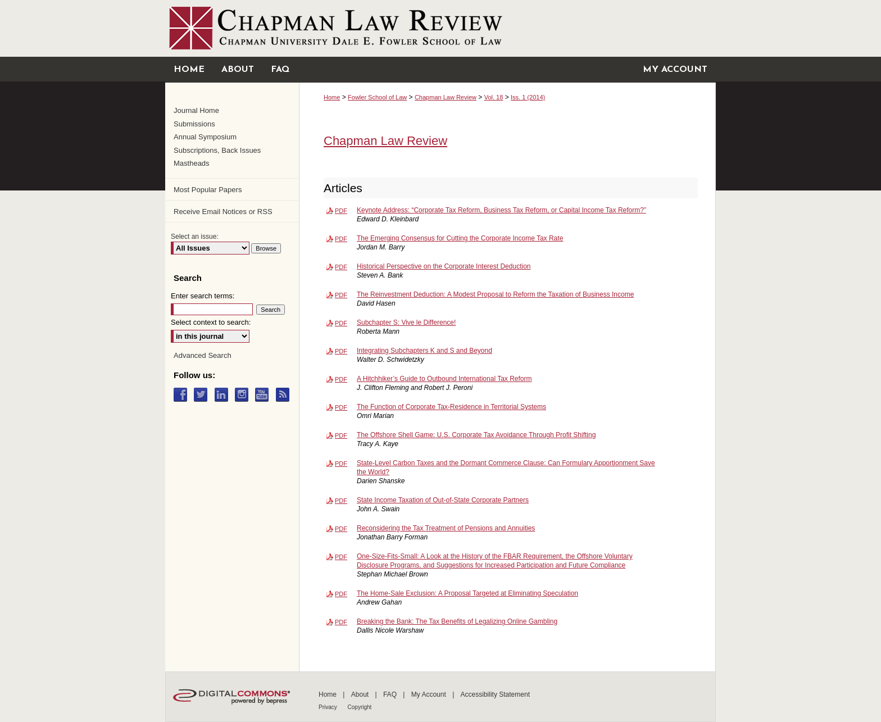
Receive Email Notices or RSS (223, 211)
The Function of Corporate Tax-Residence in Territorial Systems (451, 407)
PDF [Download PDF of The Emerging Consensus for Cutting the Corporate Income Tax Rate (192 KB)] (341, 238)
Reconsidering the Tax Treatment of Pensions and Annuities (446, 528)
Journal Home (196, 110)
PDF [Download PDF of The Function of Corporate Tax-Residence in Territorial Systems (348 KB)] (341, 407)
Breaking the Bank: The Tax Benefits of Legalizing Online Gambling (457, 621)
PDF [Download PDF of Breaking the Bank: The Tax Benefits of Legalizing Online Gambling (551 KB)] (341, 622)
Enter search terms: (202, 296)
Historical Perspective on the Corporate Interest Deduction (444, 266)
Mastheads (192, 163)
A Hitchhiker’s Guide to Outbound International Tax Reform (444, 379)
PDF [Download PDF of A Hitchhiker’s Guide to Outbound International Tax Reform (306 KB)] (341, 379)
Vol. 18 (493, 97)
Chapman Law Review (445, 97)
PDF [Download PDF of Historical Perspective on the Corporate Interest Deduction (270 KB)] (341, 267)
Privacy (329, 707)
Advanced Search (202, 355)
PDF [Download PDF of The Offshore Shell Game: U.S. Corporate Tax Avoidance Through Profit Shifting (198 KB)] (341, 435)
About (361, 694)
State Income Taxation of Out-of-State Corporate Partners (443, 500)
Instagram (244, 395)
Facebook (183, 395)
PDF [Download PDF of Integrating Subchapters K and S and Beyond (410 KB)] (341, 351)
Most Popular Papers (208, 189)
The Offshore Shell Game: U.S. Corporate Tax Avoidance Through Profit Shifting (476, 435)
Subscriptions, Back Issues (217, 150)
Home (332, 97)
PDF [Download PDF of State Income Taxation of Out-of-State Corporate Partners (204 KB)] (341, 500)
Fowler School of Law (377, 97)
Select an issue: (195, 236)
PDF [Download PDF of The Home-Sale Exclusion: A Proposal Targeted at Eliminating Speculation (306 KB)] (341, 594)
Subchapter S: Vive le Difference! (406, 322)
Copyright (360, 707)
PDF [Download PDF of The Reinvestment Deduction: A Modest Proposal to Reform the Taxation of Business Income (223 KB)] (341, 295)
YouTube (264, 395)
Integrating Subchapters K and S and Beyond (424, 351)
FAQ (390, 694)
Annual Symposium (205, 137)
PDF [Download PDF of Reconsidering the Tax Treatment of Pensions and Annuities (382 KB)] (341, 528)
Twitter (203, 395)
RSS (285, 395)
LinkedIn (224, 395)
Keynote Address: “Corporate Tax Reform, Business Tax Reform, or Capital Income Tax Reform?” (501, 210)
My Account (429, 694)
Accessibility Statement (495, 694)
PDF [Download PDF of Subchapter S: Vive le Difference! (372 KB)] (341, 323)
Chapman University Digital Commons (440, 28)
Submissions (194, 124)
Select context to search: (211, 322)
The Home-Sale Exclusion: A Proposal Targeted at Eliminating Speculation (467, 593)
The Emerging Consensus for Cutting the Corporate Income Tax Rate (460, 238)
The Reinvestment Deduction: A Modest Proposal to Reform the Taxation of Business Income (495, 294)
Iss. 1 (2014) (528, 97)
